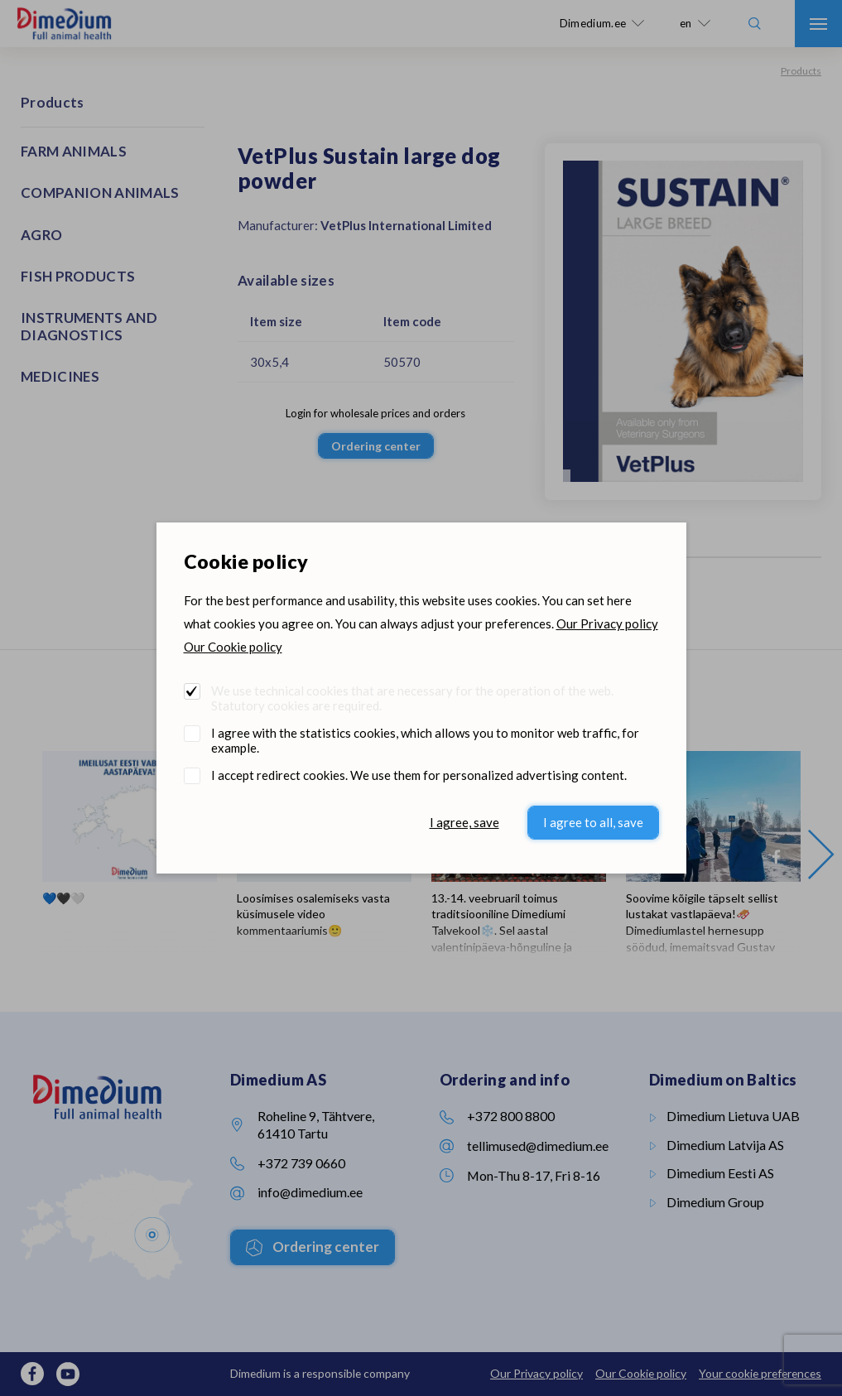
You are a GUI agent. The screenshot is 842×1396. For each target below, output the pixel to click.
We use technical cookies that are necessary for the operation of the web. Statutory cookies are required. (412, 698)
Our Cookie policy (233, 646)
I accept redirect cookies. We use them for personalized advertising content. (419, 775)
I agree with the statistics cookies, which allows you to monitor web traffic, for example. (425, 740)
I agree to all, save (593, 822)
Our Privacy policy (607, 623)
